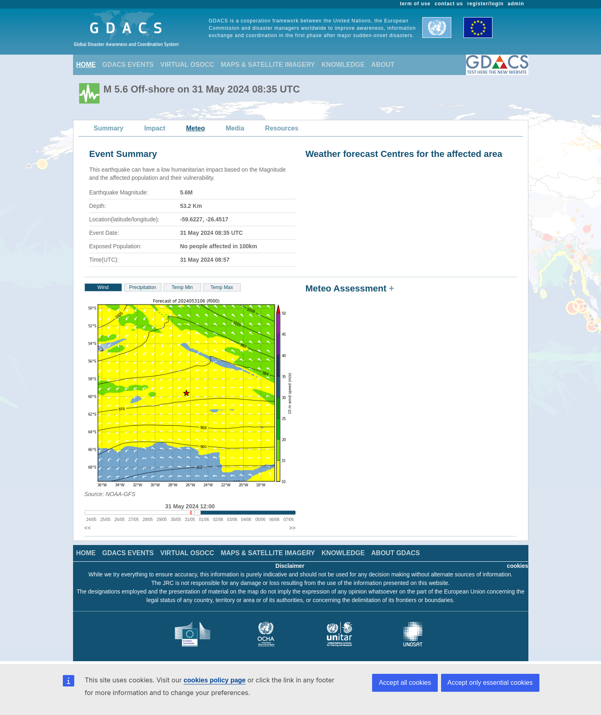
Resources (282, 128)
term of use (415, 4)
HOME (86, 64)
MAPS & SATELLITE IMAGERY (268, 64)
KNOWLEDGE (343, 64)
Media (235, 128)
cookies (517, 566)
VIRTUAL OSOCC (187, 64)
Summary (109, 128)
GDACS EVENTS (128, 64)
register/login (485, 4)
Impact (154, 128)
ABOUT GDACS (395, 552)
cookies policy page (215, 680)
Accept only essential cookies (490, 682)
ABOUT (383, 64)
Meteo (195, 128)
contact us (449, 4)
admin (516, 4)
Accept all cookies (405, 682)
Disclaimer (289, 566)
